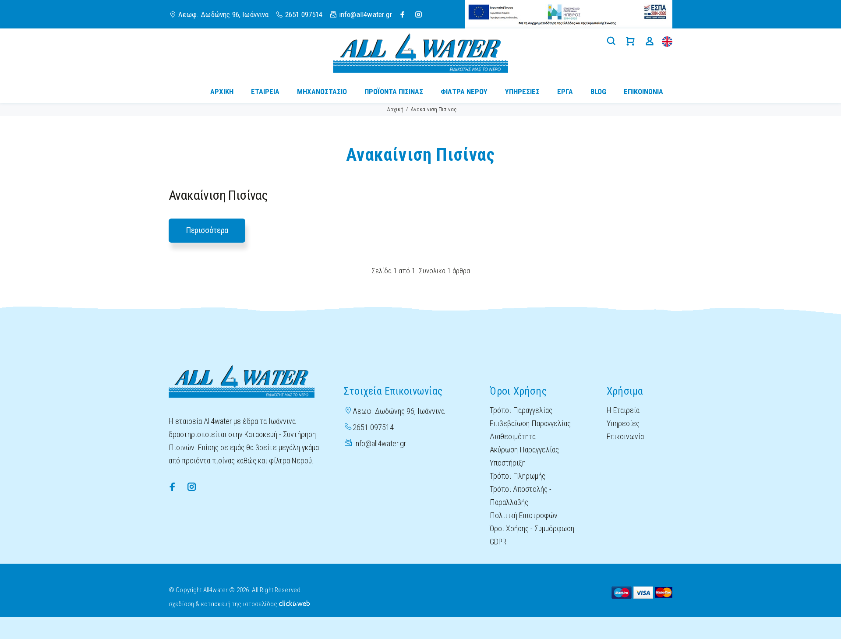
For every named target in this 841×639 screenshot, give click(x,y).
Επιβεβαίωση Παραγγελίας (530, 423)
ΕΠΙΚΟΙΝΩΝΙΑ (643, 91)
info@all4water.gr (380, 443)
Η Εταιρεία (623, 410)
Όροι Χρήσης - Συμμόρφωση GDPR (532, 535)
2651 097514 (304, 14)
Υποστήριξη (508, 462)
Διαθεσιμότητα (513, 436)
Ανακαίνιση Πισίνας (433, 109)
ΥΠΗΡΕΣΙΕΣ (522, 91)
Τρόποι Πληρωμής (517, 475)
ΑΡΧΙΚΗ (221, 91)
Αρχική (395, 109)
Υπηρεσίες (623, 423)
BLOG (598, 91)
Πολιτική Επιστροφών (524, 515)
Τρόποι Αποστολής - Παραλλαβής (520, 495)
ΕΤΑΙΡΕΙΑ (265, 91)
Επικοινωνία (625, 436)
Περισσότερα (207, 230)
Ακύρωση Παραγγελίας (524, 449)
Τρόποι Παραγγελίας (521, 410)
